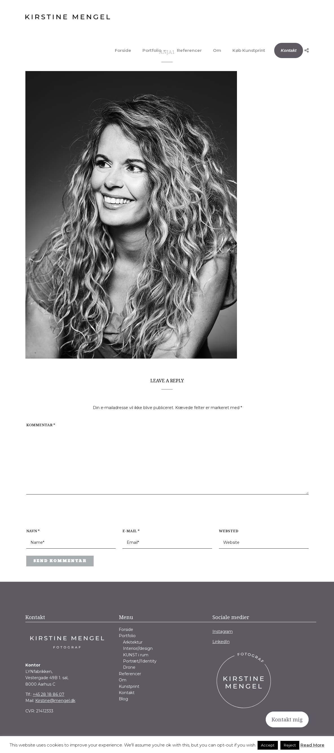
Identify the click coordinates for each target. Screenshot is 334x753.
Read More (312, 745)
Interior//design (138, 648)
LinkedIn (221, 641)
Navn (33, 530)
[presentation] (62, 514)
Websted (228, 530)
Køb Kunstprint (248, 50)
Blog (123, 698)
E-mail (131, 530)
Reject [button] (290, 745)
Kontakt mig (287, 719)
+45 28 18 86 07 (48, 694)
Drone (129, 667)
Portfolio (151, 50)
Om (217, 50)
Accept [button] (267, 745)
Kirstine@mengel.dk (55, 700)
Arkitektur (132, 642)
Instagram (222, 631)
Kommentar (40, 424)
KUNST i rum (135, 654)
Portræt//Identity (140, 661)
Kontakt (288, 50)
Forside (123, 50)
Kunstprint (129, 686)
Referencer (189, 50)
